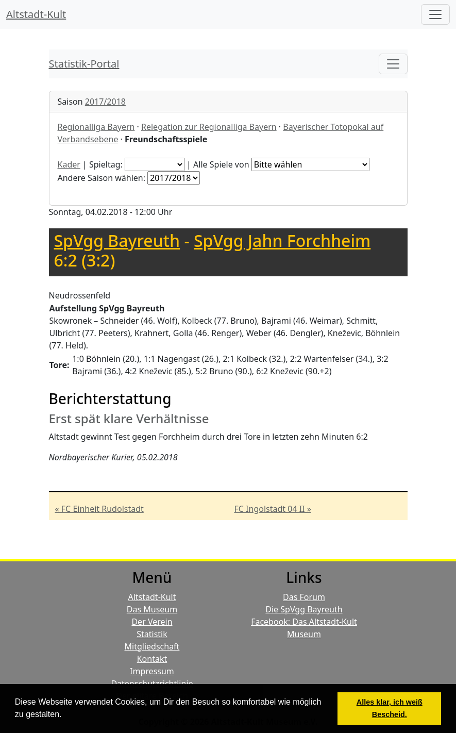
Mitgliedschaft (152, 646)
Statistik (152, 634)
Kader (69, 164)
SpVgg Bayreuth (117, 240)
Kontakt (152, 658)
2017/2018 (105, 101)
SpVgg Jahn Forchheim (282, 240)
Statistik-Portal (84, 64)
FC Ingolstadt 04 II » (272, 508)
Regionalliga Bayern (96, 126)
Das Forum (304, 597)
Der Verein (151, 621)
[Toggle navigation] (393, 64)
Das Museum (152, 609)
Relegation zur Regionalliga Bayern (209, 126)
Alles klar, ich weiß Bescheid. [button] (390, 708)
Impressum (152, 671)
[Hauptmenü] (435, 14)
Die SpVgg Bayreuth (303, 609)
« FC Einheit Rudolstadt (99, 508)
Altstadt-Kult (36, 14)
